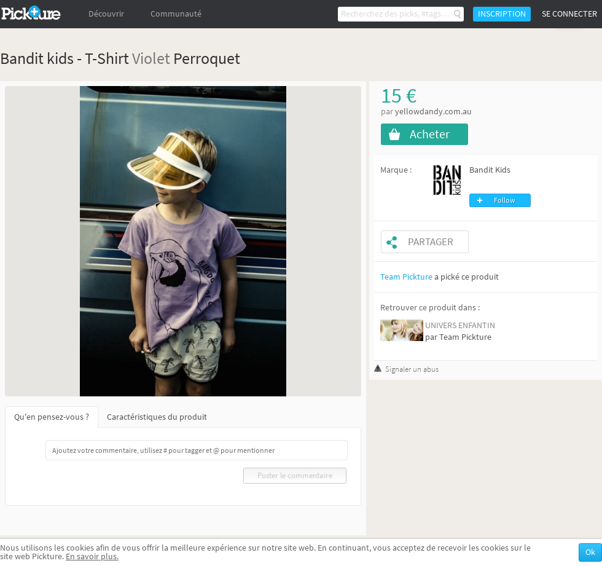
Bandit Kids (489, 170)
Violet (151, 58)
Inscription (502, 14)
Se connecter (569, 14)
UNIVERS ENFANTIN (460, 325)
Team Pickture (406, 277)
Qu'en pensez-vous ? (51, 417)
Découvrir (106, 14)
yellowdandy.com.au (433, 111)
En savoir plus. (92, 556)
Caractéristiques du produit (157, 417)
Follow (504, 200)
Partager (430, 242)
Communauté (175, 14)
